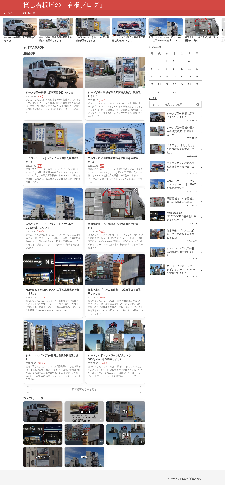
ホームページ (10, 13)
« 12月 (153, 98)
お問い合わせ (27, 13)
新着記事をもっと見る (84, 389)
